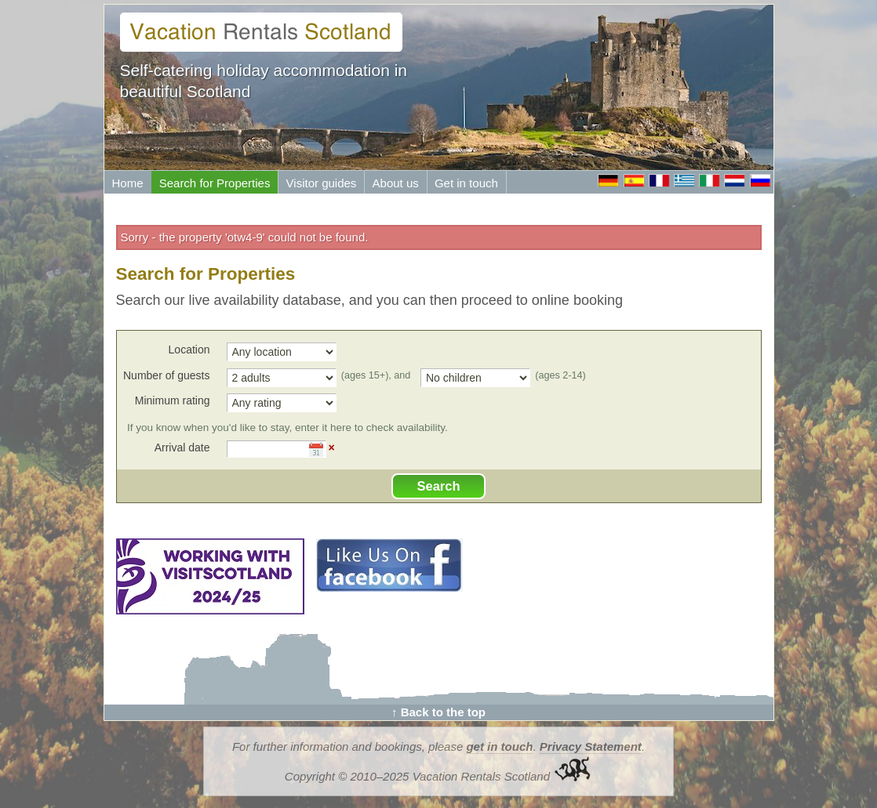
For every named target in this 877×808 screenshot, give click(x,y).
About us (396, 183)
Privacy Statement (591, 746)
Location (189, 349)
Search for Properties (215, 183)
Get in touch (466, 183)
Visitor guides (321, 183)
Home (128, 183)
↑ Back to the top (438, 712)
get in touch (499, 746)
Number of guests (166, 375)
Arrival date (182, 447)
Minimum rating (172, 400)
